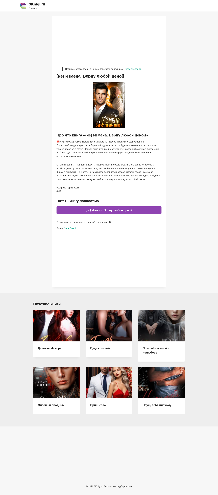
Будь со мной (100, 348)
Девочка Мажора (50, 348)
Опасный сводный (51, 405)
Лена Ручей (69, 228)
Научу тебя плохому (157, 405)
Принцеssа (98, 405)
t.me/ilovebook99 (133, 69)
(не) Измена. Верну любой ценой (109, 210)
